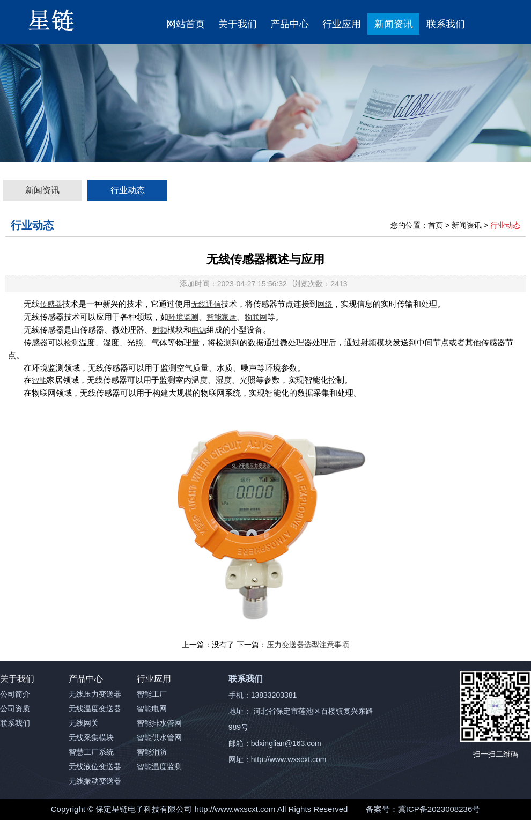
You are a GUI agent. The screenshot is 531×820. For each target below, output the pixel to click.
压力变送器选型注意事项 (308, 644)
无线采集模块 (91, 737)
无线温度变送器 (95, 708)
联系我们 (445, 24)
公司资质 (15, 708)
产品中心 (289, 24)
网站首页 (185, 24)
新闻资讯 (393, 24)
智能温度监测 (159, 766)
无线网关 (84, 723)
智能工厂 (152, 694)
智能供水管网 (159, 737)
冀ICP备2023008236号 (439, 809)
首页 (435, 225)
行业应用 (341, 24)
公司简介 (15, 694)
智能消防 (152, 752)
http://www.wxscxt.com (235, 809)
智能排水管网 (159, 723)
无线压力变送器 (95, 694)
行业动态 (127, 190)
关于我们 (237, 24)
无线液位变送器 (95, 766)
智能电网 (152, 708)
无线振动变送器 (95, 781)
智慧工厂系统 (91, 752)
